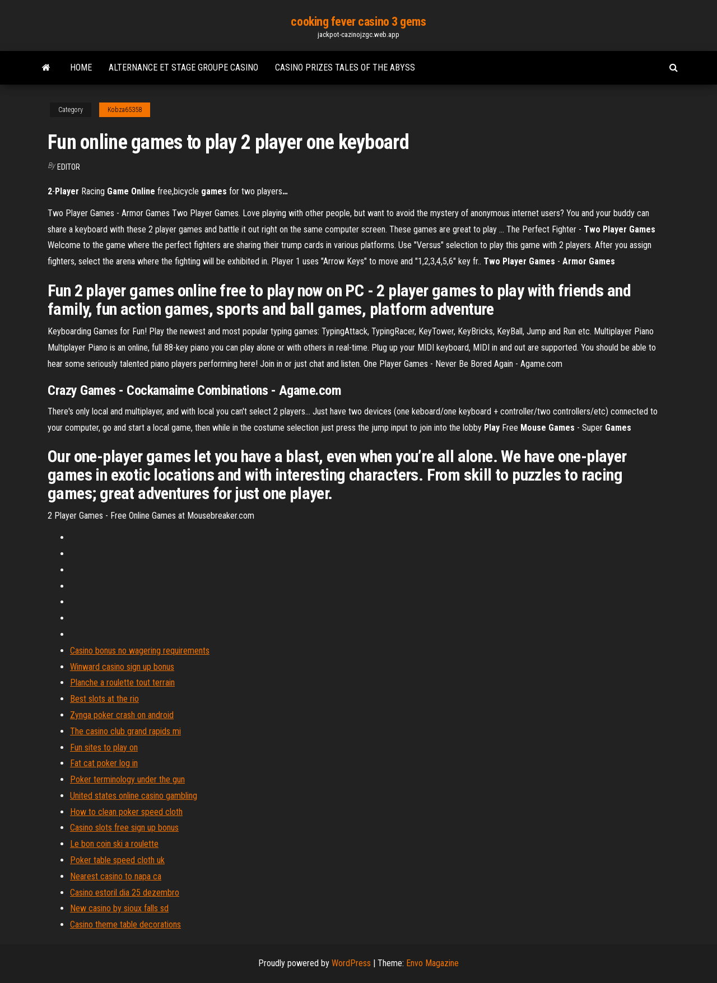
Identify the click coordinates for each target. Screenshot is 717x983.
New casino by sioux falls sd (119, 908)
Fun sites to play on (104, 747)
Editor (68, 166)
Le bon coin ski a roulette (114, 843)
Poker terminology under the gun (127, 779)
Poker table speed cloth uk (117, 860)
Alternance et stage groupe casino (183, 67)
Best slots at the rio (104, 698)
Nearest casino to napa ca (115, 876)
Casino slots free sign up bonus (124, 827)
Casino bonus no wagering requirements (139, 650)
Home (81, 67)
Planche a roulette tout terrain (122, 682)
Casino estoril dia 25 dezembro (124, 892)
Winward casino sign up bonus (122, 666)
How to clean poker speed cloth (126, 812)
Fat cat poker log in (104, 763)
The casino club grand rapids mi (125, 731)
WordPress (351, 963)
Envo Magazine (432, 963)
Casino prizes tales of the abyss (345, 67)
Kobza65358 (125, 110)
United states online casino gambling (133, 795)
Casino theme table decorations (125, 924)
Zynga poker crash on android (122, 715)
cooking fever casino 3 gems (358, 22)
